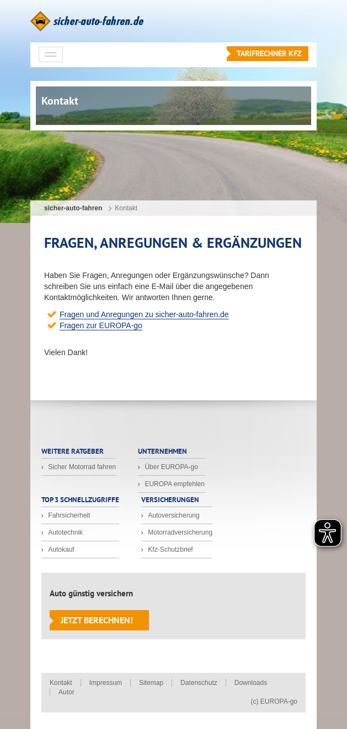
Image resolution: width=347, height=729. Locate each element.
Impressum (105, 683)
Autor (66, 692)
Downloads (250, 683)
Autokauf (60, 549)
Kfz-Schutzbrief (169, 549)
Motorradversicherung (179, 532)
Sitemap (151, 683)
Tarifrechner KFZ (269, 53)
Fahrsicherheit (68, 515)
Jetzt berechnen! (97, 619)
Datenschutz (198, 683)
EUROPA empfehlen (174, 484)
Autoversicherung (173, 515)
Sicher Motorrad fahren (81, 467)
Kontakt (61, 683)
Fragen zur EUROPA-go (101, 325)
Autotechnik (64, 532)
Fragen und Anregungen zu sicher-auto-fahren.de (144, 314)
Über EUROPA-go (170, 467)
